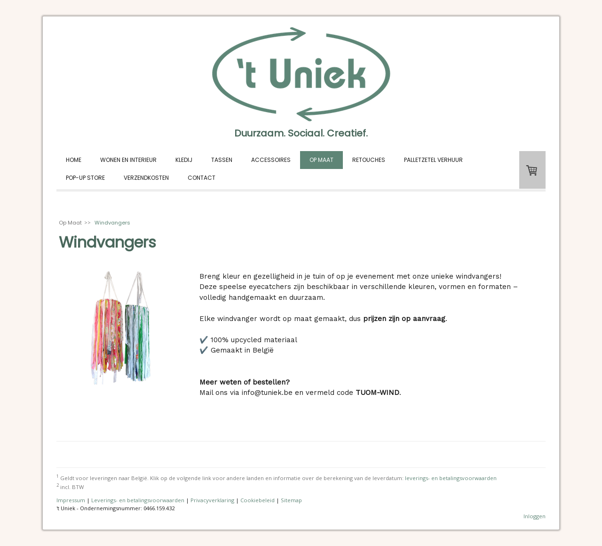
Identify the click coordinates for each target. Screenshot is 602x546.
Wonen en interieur (128, 160)
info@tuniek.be (268, 392)
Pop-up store (85, 178)
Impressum (70, 500)
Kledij (183, 160)
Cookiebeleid (257, 500)
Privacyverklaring (212, 500)
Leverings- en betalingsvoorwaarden (137, 500)
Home (73, 160)
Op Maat (321, 160)
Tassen (221, 160)
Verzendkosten (146, 178)
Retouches (368, 160)
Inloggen (534, 516)
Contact (201, 178)
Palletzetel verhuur (433, 160)
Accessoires (271, 160)
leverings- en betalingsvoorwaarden (451, 477)
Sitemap (291, 500)
